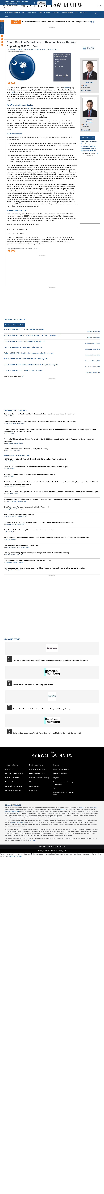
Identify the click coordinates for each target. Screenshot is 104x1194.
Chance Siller (10, 476)
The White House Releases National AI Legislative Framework (26, 507)
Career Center (67, 12)
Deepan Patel (10, 570)
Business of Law (10, 782)
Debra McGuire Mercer (23, 547)
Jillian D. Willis (10, 468)
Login (99, 5)
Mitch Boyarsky (22, 516)
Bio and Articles (86, 90)
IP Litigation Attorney (88, 146)
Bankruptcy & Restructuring (14, 773)
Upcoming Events (12, 639)
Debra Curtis (16, 451)
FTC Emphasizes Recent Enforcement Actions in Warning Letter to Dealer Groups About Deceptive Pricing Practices (46, 537)
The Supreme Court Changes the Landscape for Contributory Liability (29, 474)
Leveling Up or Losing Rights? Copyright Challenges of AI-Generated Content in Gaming (36, 553)
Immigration (33, 790)
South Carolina (59, 66)
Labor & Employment (60, 773)
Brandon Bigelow (11, 539)
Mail (61, 75)
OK (35, 3)
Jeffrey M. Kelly (10, 509)
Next (93, 21)
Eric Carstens (20, 423)
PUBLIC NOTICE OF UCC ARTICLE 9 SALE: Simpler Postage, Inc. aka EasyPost (31, 365)
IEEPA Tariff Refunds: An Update (34, 21)
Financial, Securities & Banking (39, 777)
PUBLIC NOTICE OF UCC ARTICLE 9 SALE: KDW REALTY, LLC (25, 359)
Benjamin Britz (10, 524)
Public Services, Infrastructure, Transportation (63, 783)
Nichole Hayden (10, 532)
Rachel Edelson (18, 443)
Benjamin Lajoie (22, 501)
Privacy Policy (93, 807)
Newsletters (44, 12)
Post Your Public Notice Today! (14, 325)
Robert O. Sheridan (11, 516)
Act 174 (30, 108)
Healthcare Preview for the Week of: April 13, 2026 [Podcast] (26, 449)
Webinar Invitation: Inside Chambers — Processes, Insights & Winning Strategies (42, 709)
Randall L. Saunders (24, 49)
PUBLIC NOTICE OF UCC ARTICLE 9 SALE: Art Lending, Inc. (24, 341)
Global (31, 782)
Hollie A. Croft (10, 486)
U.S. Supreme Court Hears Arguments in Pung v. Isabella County (27, 560)
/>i (67, 75)
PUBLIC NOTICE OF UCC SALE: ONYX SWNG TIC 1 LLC (23, 370)
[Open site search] (96, 14)
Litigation (56, 777)
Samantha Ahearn (20, 524)
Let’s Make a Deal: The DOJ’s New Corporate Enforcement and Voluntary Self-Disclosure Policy (39, 522)
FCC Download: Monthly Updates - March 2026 (21, 545)
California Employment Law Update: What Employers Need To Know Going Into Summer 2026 (47, 733)
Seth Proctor (18, 570)
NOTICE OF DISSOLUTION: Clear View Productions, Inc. (23, 347)
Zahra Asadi (19, 554)
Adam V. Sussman (20, 486)
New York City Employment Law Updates (19, 514)
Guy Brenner (9, 443)
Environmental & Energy (37, 769)
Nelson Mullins (36, 49)
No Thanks (41, 3)
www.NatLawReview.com (12, 811)
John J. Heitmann (11, 547)
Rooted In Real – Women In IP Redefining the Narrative (33, 685)
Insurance (56, 765)
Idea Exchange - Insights (50, 49)
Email (85, 85)
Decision (67, 88)
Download (64, 75)
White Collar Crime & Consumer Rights (63, 794)
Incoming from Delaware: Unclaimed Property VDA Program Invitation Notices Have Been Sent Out (40, 421)
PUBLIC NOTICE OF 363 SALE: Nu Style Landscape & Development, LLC (29, 353)
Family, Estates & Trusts (37, 773)
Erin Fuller (9, 451)
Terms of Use (82, 807)
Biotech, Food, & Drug (12, 777)
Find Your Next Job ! (87, 138)
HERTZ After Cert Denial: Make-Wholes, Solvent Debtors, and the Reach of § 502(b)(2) (35, 459)
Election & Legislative (36, 765)
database (61, 809)
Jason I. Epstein (20, 509)
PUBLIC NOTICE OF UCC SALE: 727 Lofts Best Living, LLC (24, 329)
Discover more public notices (13, 376)
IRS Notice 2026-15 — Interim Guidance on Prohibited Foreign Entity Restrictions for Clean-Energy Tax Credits (44, 568)
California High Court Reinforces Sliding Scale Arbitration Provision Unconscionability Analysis (39, 414)
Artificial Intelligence (11, 765)
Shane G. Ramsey (11, 461)
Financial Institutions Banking (60, 60)
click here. (32, 840)
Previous (91, 21)
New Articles (2, 28)
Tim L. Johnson (10, 416)
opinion (14, 92)
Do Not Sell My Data (15, 856)
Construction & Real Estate (14, 786)
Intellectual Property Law (61, 769)
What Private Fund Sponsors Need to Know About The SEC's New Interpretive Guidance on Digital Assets (42, 499)
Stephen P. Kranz (11, 423)
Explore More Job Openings (88, 153)
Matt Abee (13, 49)
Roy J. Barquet (10, 433)
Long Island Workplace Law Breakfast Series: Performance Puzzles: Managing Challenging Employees (50, 660)
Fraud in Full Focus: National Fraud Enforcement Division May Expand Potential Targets (36, 466)
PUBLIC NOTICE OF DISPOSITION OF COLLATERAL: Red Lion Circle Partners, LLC (32, 335)
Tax (56, 63)
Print (57, 75)
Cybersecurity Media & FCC (14, 790)
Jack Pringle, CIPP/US (12, 493)
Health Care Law (34, 786)
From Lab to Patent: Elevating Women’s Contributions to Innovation (29, 530)
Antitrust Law (9, 769)
